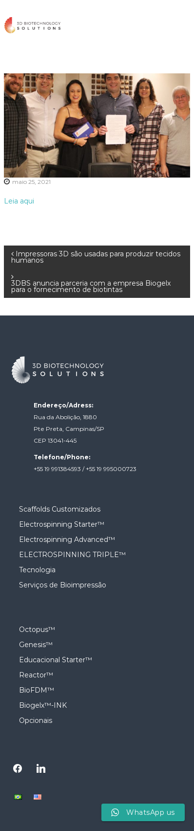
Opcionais (35, 720)
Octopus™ (37, 629)
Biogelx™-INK (43, 705)
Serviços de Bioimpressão (62, 585)
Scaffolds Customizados (59, 509)
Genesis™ (36, 644)
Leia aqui (19, 201)
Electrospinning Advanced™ (67, 539)
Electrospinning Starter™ (61, 524)
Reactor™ (36, 675)
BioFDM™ (36, 690)
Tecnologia (37, 569)
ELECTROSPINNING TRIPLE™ (72, 554)
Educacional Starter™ (55, 659)
